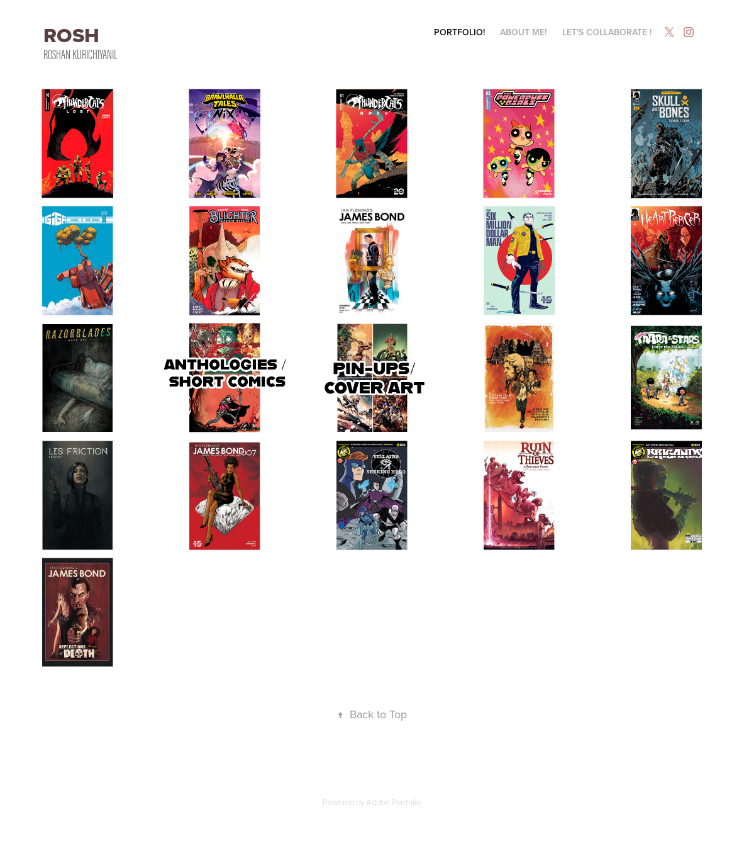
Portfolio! (459, 32)
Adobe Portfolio (393, 802)
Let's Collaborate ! (607, 32)
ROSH (73, 35)
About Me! (523, 32)
